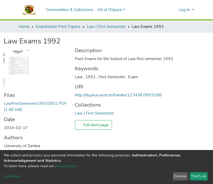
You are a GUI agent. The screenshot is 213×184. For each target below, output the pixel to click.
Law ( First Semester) (106, 26)
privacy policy (66, 166)
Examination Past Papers (58, 26)
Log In (185, 10)
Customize (12, 176)
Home (23, 26)
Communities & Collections (69, 10)
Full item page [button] (93, 125)
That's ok (198, 176)
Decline (180, 176)
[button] (173, 10)
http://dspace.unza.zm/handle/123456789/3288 (118, 95)
